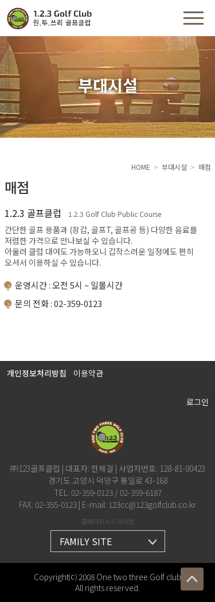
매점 (204, 167)
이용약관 (88, 373)
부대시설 (174, 167)
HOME (140, 167)
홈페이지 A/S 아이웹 (107, 521)
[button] (193, 18)
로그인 (197, 401)
